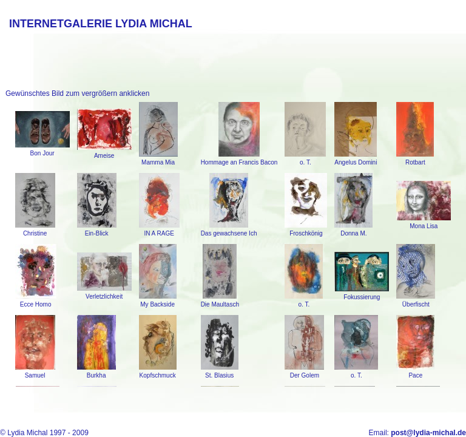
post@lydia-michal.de (428, 433)
